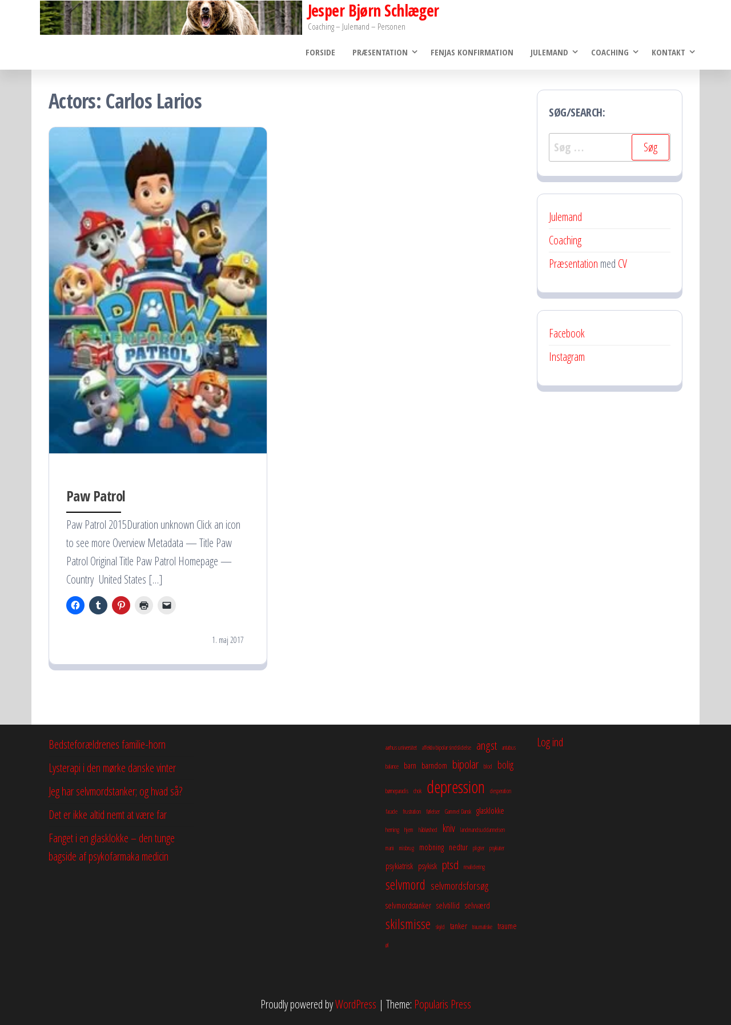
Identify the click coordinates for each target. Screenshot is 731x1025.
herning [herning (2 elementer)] (392, 830)
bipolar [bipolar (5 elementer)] (465, 764)
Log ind (550, 742)
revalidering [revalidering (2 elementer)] (474, 867)
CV (622, 263)
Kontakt (668, 52)
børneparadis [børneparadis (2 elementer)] (396, 791)
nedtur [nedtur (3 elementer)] (458, 847)
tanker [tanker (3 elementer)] (458, 925)
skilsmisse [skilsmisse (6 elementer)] (408, 924)
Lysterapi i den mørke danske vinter (112, 767)
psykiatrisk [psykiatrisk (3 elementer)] (399, 865)
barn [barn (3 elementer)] (410, 765)
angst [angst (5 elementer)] (486, 745)
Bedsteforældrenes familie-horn (107, 744)
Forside (320, 52)
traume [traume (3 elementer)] (507, 925)
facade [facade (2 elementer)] (391, 811)
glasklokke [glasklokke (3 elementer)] (490, 810)
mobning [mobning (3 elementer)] (431, 847)
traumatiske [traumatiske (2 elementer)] (482, 927)
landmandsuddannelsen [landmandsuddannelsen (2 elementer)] (482, 830)
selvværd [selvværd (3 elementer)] (477, 905)
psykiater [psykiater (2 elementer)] (496, 848)
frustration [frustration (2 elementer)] (412, 811)
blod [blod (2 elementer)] (488, 766)
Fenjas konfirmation (472, 52)
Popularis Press (442, 1004)
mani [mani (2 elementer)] (389, 848)
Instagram (567, 356)
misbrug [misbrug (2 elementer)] (406, 848)
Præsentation (380, 52)
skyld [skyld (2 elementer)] (440, 927)
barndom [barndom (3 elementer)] (434, 765)
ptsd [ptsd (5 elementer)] (450, 865)
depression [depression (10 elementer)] (456, 786)
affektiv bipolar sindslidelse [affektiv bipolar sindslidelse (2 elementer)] (446, 747)
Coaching (610, 52)
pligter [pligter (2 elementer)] (478, 848)
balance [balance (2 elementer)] (392, 766)
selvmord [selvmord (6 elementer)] (405, 884)
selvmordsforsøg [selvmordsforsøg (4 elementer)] (459, 886)
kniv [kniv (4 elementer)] (449, 828)
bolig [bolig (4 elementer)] (505, 764)
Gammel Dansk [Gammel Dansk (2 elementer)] (458, 811)
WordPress (355, 1004)
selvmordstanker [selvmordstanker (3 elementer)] (408, 905)
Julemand (549, 52)
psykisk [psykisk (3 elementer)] (427, 865)
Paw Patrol (96, 495)
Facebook (567, 333)
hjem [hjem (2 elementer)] (408, 830)
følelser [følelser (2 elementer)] (433, 811)
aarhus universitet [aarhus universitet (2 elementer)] (401, 747)
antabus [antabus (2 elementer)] (509, 747)
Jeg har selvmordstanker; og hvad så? (115, 791)
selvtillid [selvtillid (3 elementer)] (448, 905)
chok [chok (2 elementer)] (417, 791)
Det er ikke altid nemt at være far (108, 814)
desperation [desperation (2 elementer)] (500, 791)
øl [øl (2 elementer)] (387, 945)
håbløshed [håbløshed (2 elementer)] (428, 830)
